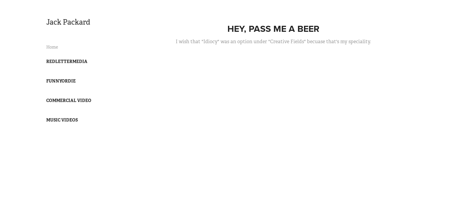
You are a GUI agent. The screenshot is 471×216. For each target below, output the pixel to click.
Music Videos (62, 120)
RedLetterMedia (66, 61)
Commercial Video (68, 100)
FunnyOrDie (61, 81)
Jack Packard (68, 22)
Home (52, 47)
